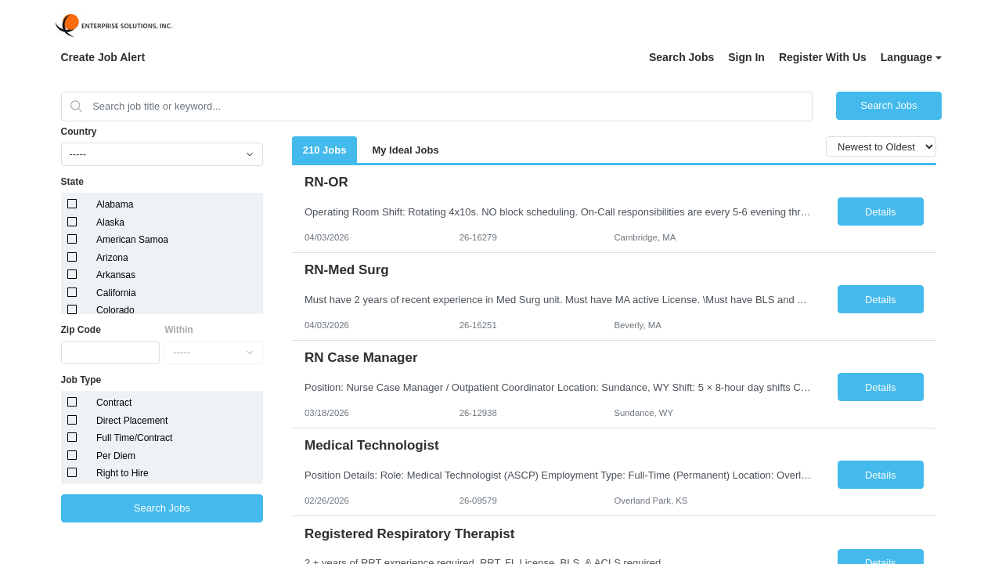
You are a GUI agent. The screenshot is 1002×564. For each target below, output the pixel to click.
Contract (114, 402)
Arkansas (115, 274)
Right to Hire (122, 473)
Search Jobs (681, 57)
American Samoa (132, 239)
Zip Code (81, 329)
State (72, 181)
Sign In (746, 57)
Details (880, 212)
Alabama (114, 204)
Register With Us (823, 57)
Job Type (81, 379)
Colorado (115, 310)
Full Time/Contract (134, 437)
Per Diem (115, 455)
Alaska (110, 222)
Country (79, 131)
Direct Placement (132, 420)
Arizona (112, 257)
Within (178, 329)
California (116, 292)
